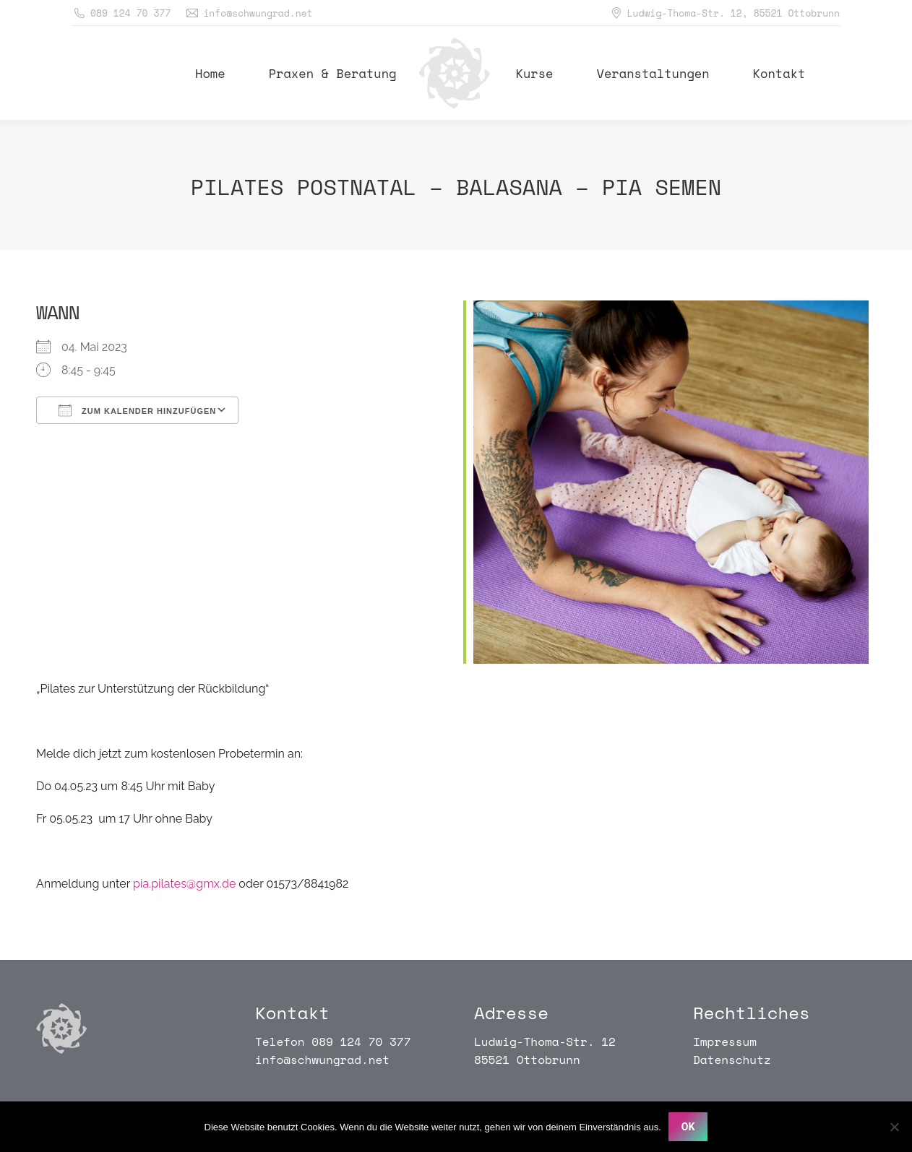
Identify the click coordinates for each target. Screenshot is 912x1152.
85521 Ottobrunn (527, 1059)
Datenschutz (732, 1059)
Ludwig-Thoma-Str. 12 (545, 1041)
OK (688, 1126)
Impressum (725, 1041)
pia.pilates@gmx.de (184, 884)
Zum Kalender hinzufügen (137, 410)
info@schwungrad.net (322, 1059)
